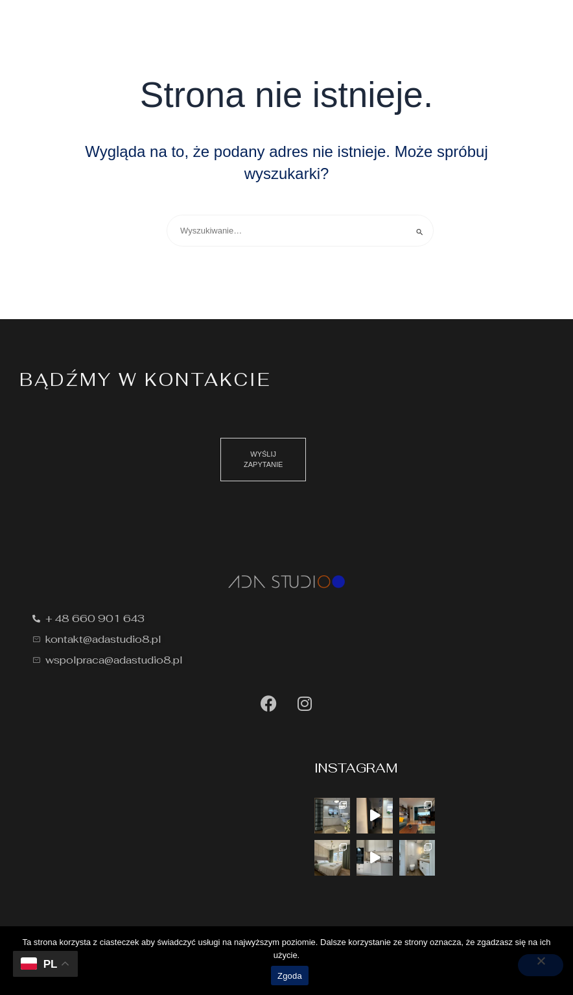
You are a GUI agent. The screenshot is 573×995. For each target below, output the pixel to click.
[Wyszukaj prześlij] (420, 231)
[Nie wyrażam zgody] (540, 965)
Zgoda (289, 976)
